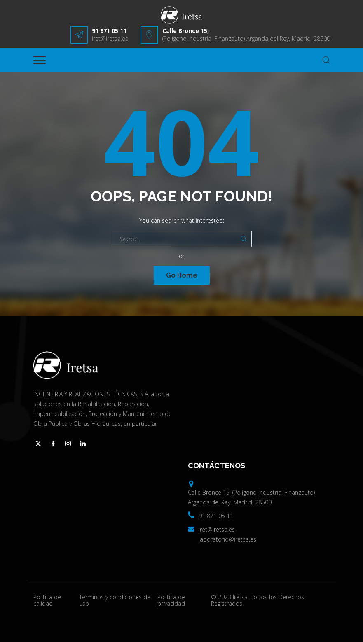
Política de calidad (47, 600)
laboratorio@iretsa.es (227, 539)
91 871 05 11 (109, 31)
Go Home (181, 275)
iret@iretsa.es (110, 38)
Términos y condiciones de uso (114, 600)
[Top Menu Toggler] (39, 60)
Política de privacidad (171, 600)
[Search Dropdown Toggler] (326, 60)
